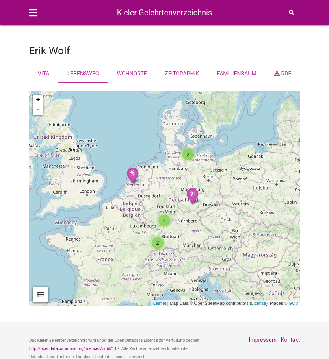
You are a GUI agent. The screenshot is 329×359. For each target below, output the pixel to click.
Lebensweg (83, 73)
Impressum (263, 340)
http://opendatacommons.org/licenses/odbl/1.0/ (74, 348)
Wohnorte (132, 73)
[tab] (40, 294)
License (258, 303)
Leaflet (159, 303)
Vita (43, 73)
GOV (293, 303)
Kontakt (290, 340)
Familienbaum (237, 73)
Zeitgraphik (182, 73)
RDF (282, 73)
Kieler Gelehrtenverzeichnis (164, 12)
